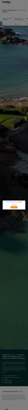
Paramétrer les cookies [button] (14, 203)
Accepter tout (14, 207)
